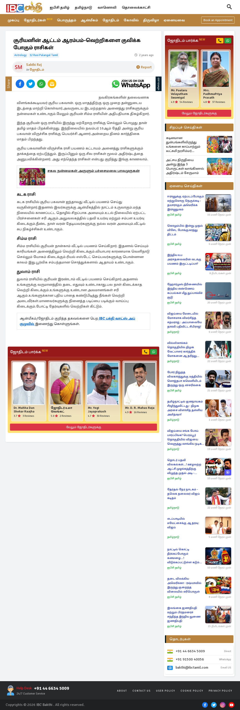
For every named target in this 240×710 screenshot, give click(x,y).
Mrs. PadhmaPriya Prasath (212, 94)
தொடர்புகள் (180, 639)
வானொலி (107, 7)
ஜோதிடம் (111, 20)
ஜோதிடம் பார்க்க (29, 351)
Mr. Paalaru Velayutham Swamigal (179, 94)
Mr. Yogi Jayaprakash (97, 409)
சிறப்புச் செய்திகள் (185, 127)
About (122, 690)
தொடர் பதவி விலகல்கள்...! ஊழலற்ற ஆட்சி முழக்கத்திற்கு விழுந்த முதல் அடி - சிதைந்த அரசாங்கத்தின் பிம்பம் (184, 466)
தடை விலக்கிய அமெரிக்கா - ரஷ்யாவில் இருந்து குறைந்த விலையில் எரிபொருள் (184, 585)
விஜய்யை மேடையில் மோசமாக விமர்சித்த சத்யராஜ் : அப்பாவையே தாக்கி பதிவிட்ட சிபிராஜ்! (184, 320)
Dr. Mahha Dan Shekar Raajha (24, 409)
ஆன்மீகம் (89, 20)
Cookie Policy (192, 690)
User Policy (165, 690)
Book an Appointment (218, 20)
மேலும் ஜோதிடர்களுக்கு (83, 427)
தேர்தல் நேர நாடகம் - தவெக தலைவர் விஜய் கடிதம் (183, 494)
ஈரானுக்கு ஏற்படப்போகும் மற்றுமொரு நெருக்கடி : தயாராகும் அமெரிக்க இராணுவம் (185, 203)
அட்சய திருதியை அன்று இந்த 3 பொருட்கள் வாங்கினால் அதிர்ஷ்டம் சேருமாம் (185, 166)
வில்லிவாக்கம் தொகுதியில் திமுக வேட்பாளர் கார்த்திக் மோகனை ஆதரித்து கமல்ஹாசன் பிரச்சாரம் (183, 349)
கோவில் (131, 20)
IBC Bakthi (44, 705)
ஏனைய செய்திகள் (186, 186)
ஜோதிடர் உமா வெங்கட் (61, 409)
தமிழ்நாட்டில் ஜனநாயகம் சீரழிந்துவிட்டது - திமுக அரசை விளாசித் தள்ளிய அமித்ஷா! (185, 408)
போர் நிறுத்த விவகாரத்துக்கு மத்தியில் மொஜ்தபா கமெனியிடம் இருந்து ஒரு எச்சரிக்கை (184, 378)
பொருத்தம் (66, 20)
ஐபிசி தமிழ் (59, 7)
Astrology (20, 55)
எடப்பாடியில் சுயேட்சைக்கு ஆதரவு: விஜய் (183, 523)
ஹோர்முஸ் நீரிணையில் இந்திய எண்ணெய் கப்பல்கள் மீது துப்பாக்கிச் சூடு (185, 291)
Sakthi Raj (34, 64)
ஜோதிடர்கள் (38, 20)
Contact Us (141, 690)
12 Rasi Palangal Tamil (43, 55)
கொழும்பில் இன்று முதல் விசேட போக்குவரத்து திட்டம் (185, 230)
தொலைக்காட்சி (136, 7)
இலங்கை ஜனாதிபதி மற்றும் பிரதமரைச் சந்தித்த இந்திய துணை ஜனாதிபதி (184, 614)
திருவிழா (152, 20)
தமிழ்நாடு (83, 7)
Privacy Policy (220, 690)
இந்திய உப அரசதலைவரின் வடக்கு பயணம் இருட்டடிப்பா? (184, 259)
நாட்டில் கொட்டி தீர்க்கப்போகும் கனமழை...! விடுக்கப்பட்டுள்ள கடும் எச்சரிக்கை (183, 556)
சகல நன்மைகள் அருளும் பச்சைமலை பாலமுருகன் (93, 171)
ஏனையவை (175, 20)
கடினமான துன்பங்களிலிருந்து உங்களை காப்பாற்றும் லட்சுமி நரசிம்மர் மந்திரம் (183, 144)
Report (144, 67)
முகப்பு (13, 20)
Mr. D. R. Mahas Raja (139, 408)
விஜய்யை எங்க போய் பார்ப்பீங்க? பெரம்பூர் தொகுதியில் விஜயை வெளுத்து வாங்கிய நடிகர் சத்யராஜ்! (185, 437)
